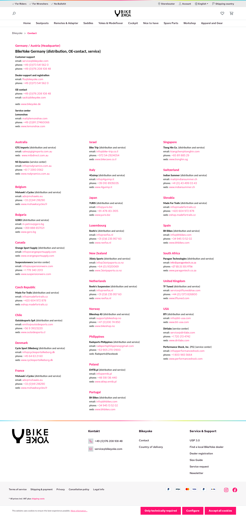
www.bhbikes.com (105, 409)
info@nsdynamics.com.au (37, 166)
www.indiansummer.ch (182, 187)
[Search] (14, 13)
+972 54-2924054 (108, 155)
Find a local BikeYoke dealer (206, 447)
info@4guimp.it (105, 179)
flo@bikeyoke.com (32, 79)
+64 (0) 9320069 (108, 266)
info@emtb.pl (104, 373)
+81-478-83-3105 (107, 211)
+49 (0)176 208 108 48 (37, 68)
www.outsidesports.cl (33, 332)
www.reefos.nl (103, 242)
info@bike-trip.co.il (107, 151)
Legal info (98, 489)
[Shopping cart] (230, 13)
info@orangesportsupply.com (39, 252)
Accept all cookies (220, 510)
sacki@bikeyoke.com (34, 97)
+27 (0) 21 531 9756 (181, 266)
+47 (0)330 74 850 (108, 322)
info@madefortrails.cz (35, 296)
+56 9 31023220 (33, 328)
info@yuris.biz (104, 207)
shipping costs (38, 498)
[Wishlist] (222, 13)
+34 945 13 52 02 (107, 405)
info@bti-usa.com (180, 318)
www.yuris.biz (102, 215)
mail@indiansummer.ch (183, 179)
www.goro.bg (28, 232)
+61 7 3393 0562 (33, 169)
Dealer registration (201, 453)
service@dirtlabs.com (182, 332)
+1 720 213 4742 (180, 336)
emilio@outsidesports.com (37, 324)
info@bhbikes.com (106, 401)
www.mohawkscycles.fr (34, 204)
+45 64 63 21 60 (33, 356)
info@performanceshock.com (187, 351)
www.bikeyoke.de (31, 104)
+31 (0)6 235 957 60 (109, 238)
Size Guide (196, 460)
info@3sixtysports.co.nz (110, 262)
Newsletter (196, 473)
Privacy (60, 489)
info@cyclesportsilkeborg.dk (38, 352)
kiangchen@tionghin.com (185, 151)
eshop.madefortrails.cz (34, 304)
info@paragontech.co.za (183, 262)
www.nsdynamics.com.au (35, 173)
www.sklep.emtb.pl (106, 381)
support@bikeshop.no (108, 318)
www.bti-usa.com (179, 322)
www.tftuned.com (179, 298)
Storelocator (166, 3)
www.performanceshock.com (186, 358)
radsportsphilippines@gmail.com (115, 346)
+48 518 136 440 (107, 377)
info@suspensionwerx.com (37, 266)
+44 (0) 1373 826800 (184, 294)
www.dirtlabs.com (179, 340)
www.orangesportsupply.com (37, 255)
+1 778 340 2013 (33, 270)
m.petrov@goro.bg (33, 224)
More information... (79, 510)
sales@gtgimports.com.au (37, 151)
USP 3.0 (195, 440)
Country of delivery (151, 447)
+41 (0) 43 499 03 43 (184, 183)
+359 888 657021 (33, 228)
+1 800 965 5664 (181, 354)
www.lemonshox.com (33, 126)
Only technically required (161, 510)
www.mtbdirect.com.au (35, 155)
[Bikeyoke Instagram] (226, 491)
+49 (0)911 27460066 (36, 122)
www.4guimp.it (103, 187)
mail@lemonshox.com (35, 118)
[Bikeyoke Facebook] (234, 491)
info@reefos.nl (104, 235)
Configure (192, 510)
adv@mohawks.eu (32, 196)
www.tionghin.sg (178, 159)
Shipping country (223, 3)
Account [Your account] (185, 3)
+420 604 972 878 (34, 300)
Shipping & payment (42, 489)
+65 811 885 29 (180, 155)
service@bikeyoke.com (35, 61)
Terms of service (18, 489)
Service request (199, 466)
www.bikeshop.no (105, 326)
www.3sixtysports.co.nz (108, 270)
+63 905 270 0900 (109, 350)
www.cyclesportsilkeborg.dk (37, 360)
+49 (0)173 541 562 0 (36, 65)
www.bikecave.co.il (105, 159)
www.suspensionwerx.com (36, 274)
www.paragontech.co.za (182, 270)
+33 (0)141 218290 (34, 200)
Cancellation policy (79, 489)
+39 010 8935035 (108, 183)
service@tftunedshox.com (185, 290)
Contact (144, 440)
